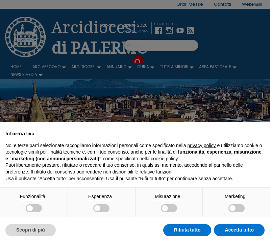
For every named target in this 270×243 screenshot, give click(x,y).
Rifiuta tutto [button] (187, 230)
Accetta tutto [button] (239, 230)
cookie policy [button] (164, 158)
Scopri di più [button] (30, 230)
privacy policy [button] (202, 145)
